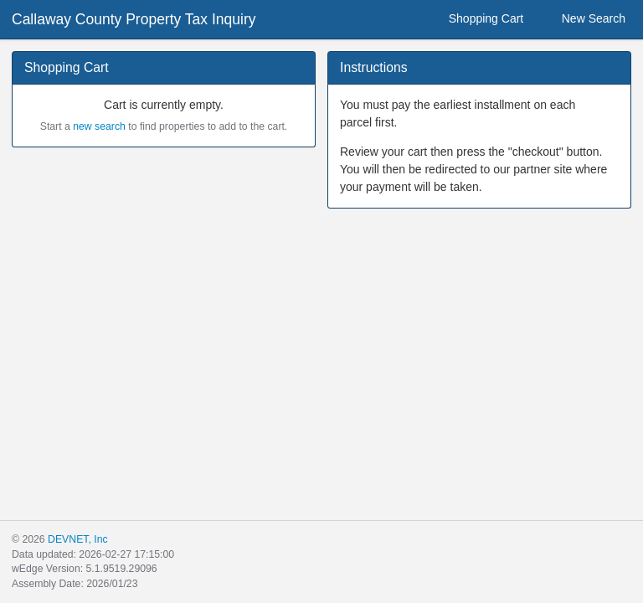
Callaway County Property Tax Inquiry (133, 19)
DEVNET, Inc (77, 539)
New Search (583, 19)
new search (99, 126)
